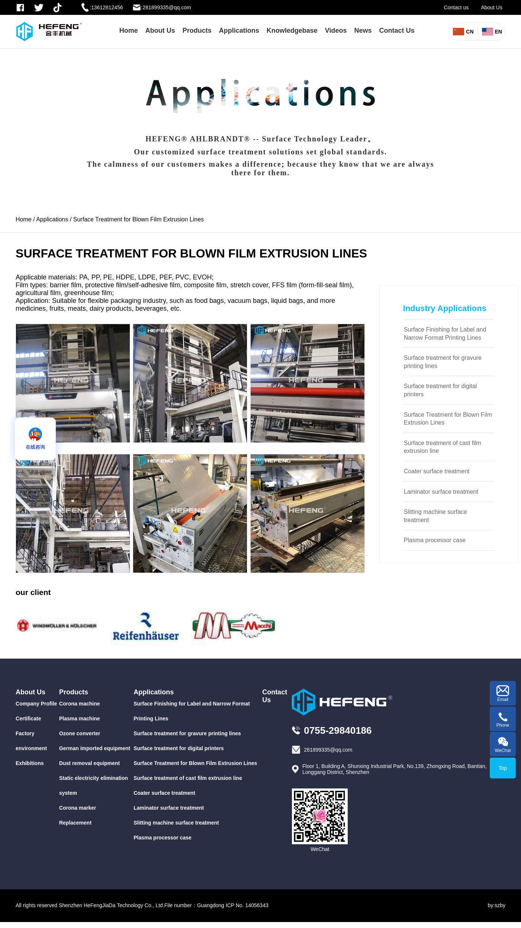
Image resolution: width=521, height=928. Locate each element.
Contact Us (397, 30)
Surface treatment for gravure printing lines (443, 362)
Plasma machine (79, 718)
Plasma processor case (435, 540)
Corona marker (77, 808)
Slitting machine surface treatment (435, 516)
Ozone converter (79, 733)
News (363, 30)
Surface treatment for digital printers (440, 390)
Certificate (28, 718)
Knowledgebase (292, 30)
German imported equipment (94, 748)
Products (197, 30)
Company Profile (36, 704)
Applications (239, 30)
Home (128, 30)
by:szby (496, 905)
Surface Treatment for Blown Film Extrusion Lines (138, 219)
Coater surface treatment (437, 471)
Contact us (456, 7)
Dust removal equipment (89, 763)
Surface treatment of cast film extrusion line (442, 447)
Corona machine (79, 704)
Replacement (75, 823)
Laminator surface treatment (441, 492)
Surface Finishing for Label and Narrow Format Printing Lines (445, 333)
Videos (336, 30)
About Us (491, 7)
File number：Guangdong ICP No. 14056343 (216, 905)
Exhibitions (30, 763)
